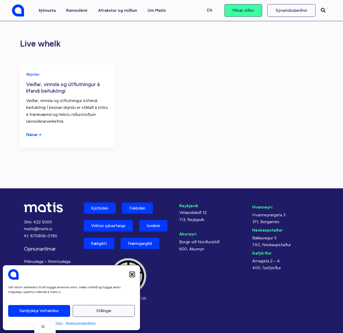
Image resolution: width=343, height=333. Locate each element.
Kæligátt (137, 229)
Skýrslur (33, 74)
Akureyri (187, 218)
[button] (132, 274)
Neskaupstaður (267, 214)
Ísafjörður (262, 237)
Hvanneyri (262, 191)
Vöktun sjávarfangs (111, 210)
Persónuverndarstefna (80, 323)
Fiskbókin (141, 192)
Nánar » (34, 134)
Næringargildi (105, 247)
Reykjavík (188, 189)
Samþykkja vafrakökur (39, 310)
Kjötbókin (101, 192)
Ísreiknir (99, 229)
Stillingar (103, 310)
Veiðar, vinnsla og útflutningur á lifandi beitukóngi (63, 87)
